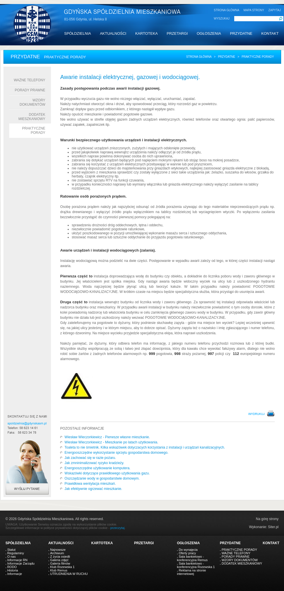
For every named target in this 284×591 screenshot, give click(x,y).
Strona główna (198, 56)
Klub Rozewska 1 (62, 567)
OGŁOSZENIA (209, 33)
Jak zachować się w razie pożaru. (90, 458)
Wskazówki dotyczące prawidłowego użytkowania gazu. (107, 473)
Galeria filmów (60, 563)
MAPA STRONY (253, 10)
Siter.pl (273, 527)
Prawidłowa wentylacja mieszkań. (90, 484)
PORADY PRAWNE (30, 90)
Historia (12, 570)
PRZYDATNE (241, 33)
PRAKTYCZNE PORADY (239, 549)
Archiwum (57, 553)
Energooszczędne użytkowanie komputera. (97, 468)
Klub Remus (58, 570)
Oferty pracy (187, 553)
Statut (11, 549)
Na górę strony (267, 519)
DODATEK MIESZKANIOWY (31, 117)
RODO (12, 567)
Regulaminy (15, 553)
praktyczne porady (258, 56)
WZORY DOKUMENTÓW (32, 102)
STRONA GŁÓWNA (226, 10)
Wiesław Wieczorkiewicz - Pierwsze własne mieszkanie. (107, 437)
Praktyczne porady (33, 130)
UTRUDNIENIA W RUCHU (69, 573)
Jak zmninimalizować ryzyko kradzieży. (94, 463)
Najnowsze (58, 549)
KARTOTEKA (146, 33)
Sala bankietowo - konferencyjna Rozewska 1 (196, 565)
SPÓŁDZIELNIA (77, 33)
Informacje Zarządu (21, 563)
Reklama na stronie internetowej (191, 572)
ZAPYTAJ (274, 10)
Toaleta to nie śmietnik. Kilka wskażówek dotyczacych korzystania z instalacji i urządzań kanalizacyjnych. (144, 447)
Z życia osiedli (60, 556)
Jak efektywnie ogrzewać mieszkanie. (93, 489)
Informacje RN (17, 560)
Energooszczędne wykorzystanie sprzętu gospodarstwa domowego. (116, 453)
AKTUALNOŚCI (113, 33)
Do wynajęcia (188, 549)
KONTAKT (270, 33)
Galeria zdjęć (59, 560)
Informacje (14, 573)
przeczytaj (117, 528)
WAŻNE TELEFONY (29, 80)
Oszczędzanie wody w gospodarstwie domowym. (102, 478)
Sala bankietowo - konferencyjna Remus (192, 558)
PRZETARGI (177, 33)
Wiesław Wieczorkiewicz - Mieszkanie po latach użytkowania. (111, 442)
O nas (11, 556)
